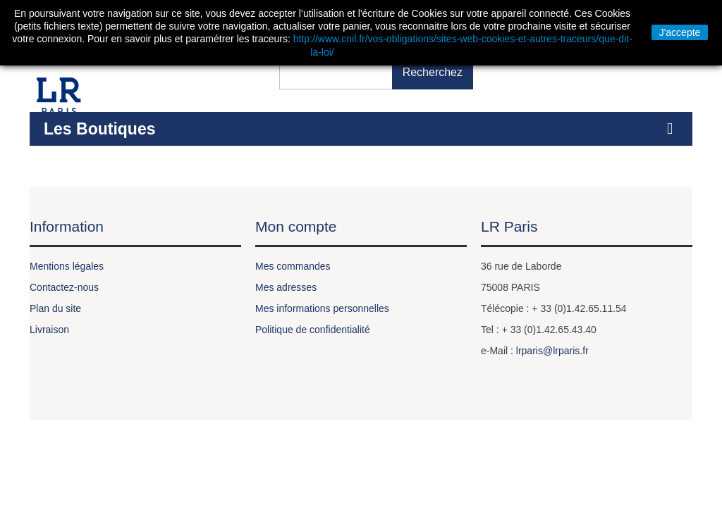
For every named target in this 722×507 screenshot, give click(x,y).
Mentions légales (67, 266)
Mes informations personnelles (322, 308)
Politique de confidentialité (312, 329)
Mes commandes (293, 266)
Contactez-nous (64, 287)
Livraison (49, 329)
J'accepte (680, 32)
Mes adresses (286, 287)
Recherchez (433, 72)
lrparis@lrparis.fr (552, 350)
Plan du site (55, 308)
